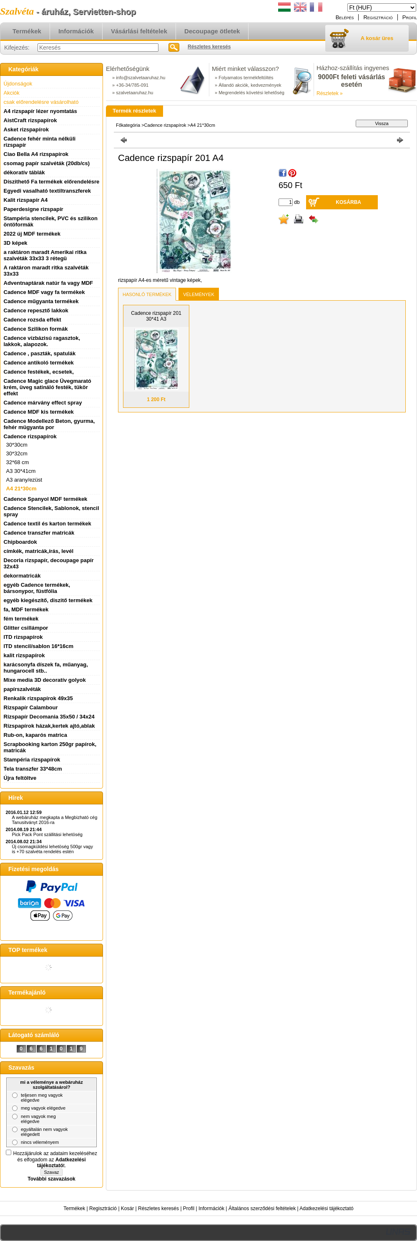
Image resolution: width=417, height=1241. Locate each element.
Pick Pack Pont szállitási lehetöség (47, 834)
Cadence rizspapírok (165, 125)
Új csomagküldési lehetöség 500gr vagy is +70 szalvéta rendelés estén (52, 849)
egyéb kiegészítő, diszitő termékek (48, 600)
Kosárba (348, 202)
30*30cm (17, 445)
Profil (188, 1208)
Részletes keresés (158, 1208)
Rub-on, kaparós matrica (35, 735)
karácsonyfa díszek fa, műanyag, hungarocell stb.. (46, 667)
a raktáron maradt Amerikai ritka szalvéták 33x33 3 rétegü (45, 255)
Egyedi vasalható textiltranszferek (47, 191)
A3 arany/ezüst (24, 480)
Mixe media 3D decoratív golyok (45, 680)
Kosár (127, 1208)
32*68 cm (17, 462)
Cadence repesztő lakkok (36, 310)
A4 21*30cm (21, 488)
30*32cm (17, 453)
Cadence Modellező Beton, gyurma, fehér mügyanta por (49, 424)
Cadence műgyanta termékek (41, 301)
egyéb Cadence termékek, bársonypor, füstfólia (37, 588)
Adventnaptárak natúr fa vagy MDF (48, 283)
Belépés (345, 17)
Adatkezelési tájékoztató (326, 1208)
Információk (211, 1208)
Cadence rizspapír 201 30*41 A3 (156, 316)
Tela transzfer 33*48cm (33, 769)
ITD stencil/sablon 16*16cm (39, 646)
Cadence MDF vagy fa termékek (44, 292)
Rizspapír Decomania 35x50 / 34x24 (49, 716)
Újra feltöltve (20, 778)
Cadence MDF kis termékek (39, 412)
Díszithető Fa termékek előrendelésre (52, 181)
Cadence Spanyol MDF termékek (46, 499)
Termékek (74, 1208)
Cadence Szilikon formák (36, 329)
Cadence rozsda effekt (32, 320)
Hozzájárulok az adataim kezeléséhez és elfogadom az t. (55, 1159)
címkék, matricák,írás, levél (39, 551)
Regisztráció (103, 1208)
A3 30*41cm (21, 471)
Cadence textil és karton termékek (47, 523)
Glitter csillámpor (26, 628)
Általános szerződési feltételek (262, 1208)
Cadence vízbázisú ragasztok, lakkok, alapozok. (42, 341)
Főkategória (128, 125)
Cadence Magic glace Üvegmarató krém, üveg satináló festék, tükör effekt (47, 387)
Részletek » (330, 93)
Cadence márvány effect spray (43, 402)
